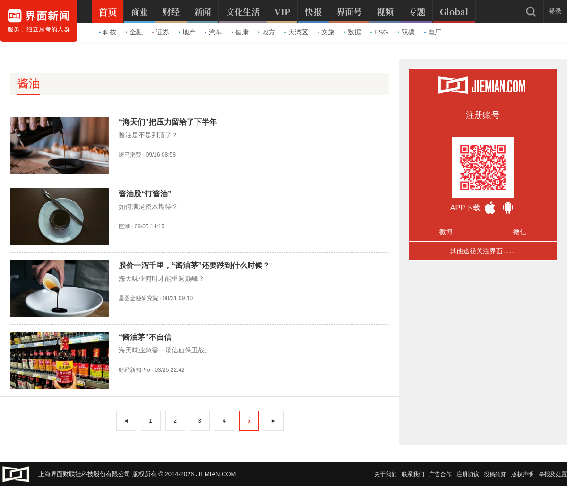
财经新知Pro (134, 370)
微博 (446, 231)
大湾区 (296, 32)
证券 (160, 32)
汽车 (213, 32)
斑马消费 (130, 154)
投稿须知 (495, 474)
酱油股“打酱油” (145, 194)
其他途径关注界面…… (483, 251)
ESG (379, 32)
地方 (266, 32)
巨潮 (124, 226)
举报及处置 (553, 474)
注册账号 (483, 115)
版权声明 (522, 474)
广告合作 (440, 474)
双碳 (406, 32)
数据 (352, 32)
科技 (107, 32)
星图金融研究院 (138, 298)
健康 (240, 32)
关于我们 (385, 474)
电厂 (432, 32)
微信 (519, 231)
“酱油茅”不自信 (145, 337)
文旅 (326, 32)
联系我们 (413, 474)
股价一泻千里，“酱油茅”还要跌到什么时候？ (194, 265)
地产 (187, 32)
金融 (134, 32)
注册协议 (467, 474)
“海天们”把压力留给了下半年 (168, 122)
